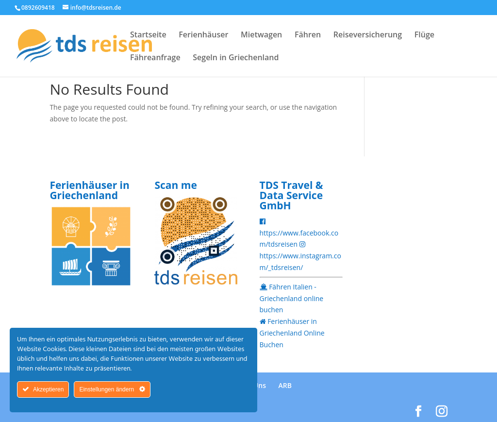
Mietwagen (261, 35)
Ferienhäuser (203, 35)
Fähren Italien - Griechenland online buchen (292, 298)
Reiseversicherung (367, 35)
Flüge (424, 35)
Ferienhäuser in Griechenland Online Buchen (292, 333)
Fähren (308, 35)
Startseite (148, 35)
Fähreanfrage (155, 58)
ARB (285, 385)
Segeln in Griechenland (236, 58)
